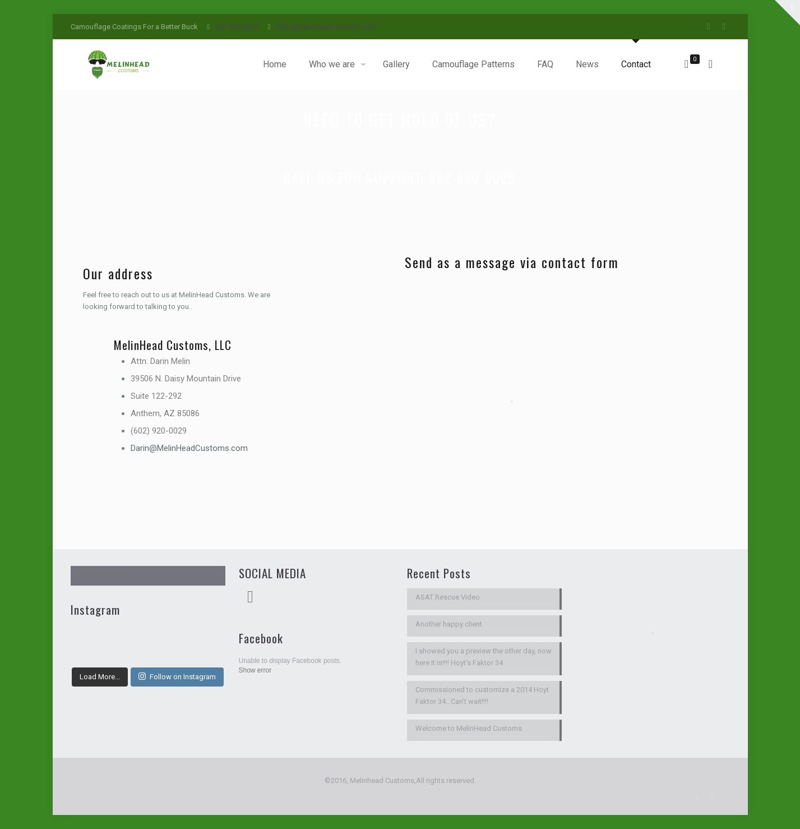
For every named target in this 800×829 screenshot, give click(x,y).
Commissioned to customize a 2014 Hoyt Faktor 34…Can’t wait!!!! (482, 695)
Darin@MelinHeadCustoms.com (189, 448)
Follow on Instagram (177, 676)
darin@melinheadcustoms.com (326, 26)
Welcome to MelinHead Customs (468, 728)
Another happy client (448, 624)
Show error (255, 670)
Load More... (100, 677)
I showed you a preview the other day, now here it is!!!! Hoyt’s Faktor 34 (483, 657)
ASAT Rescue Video (447, 597)
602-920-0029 (236, 26)
